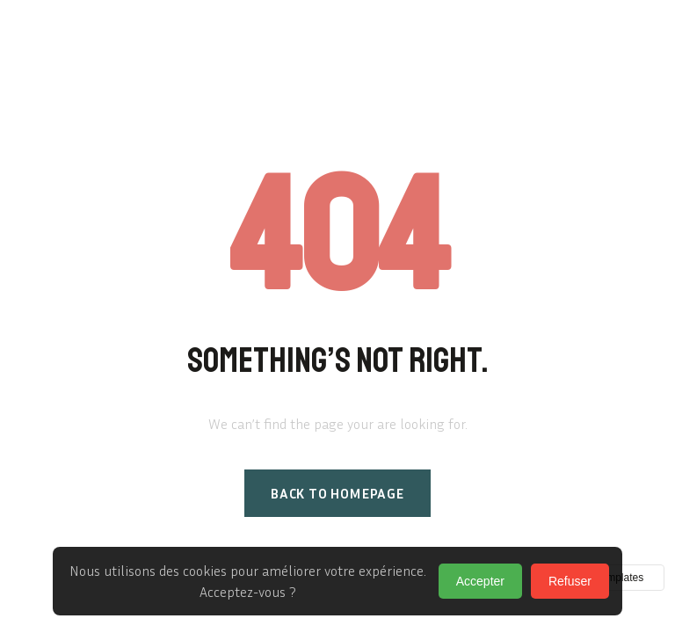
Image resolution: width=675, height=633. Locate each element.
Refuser (570, 581)
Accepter (480, 581)
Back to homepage (337, 493)
